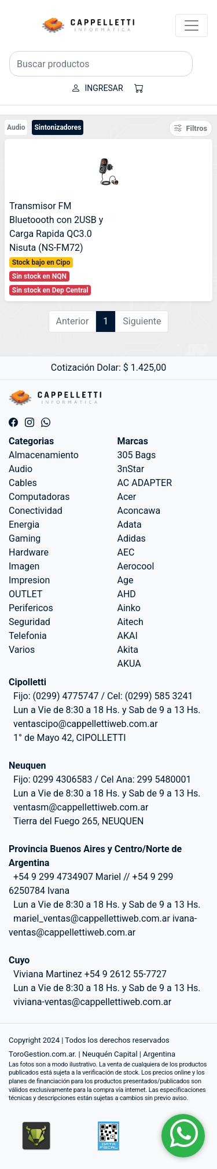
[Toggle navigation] (191, 25)
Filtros (190, 128)
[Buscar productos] (101, 63)
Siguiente (142, 321)
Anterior (72, 321)
